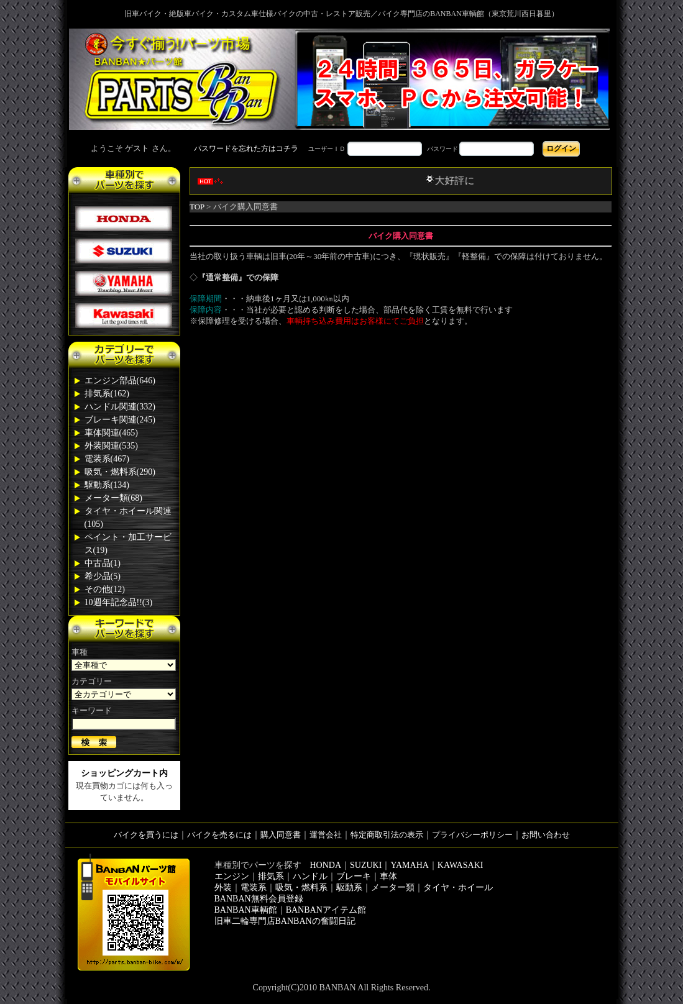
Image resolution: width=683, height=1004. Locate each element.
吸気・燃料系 (301, 887)
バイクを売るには (219, 834)
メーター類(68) (113, 498)
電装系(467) (107, 458)
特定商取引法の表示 (387, 834)
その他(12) (105, 589)
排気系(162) (107, 393)
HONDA (326, 865)
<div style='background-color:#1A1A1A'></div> (341, 148)
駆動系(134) (107, 485)
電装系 (254, 887)
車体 (388, 876)
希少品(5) (103, 576)
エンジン (231, 876)
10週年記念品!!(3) (119, 602)
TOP (197, 206)
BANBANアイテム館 (326, 910)
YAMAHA (409, 865)
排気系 (271, 876)
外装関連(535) (111, 445)
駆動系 (349, 887)
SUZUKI (366, 865)
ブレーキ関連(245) (120, 419)
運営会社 (325, 834)
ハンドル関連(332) (120, 406)
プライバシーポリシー (472, 834)
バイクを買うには (146, 834)
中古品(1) (103, 563)
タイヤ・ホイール (458, 887)
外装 (223, 887)
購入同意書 (280, 834)
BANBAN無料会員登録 (258, 898)
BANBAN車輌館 (245, 910)
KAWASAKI (461, 865)
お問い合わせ (545, 834)
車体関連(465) (111, 432)
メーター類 (393, 887)
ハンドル (310, 876)
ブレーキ (353, 876)
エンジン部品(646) (120, 380)
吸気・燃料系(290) (120, 472)
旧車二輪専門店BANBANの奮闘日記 (284, 921)
